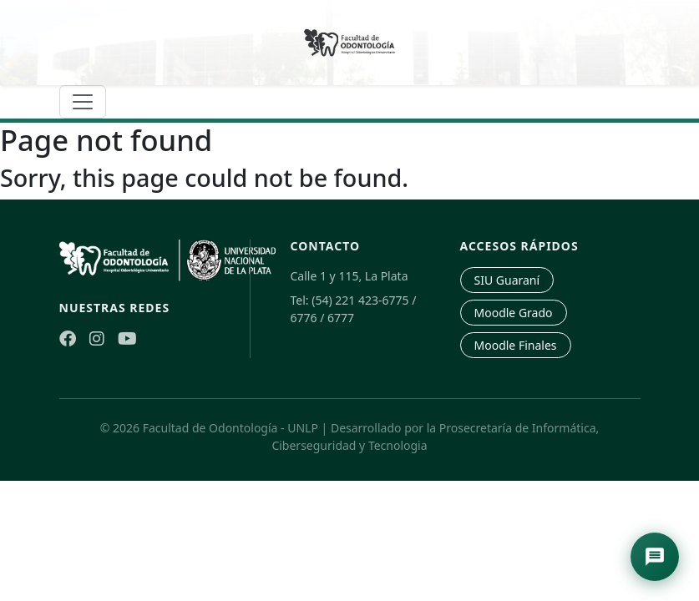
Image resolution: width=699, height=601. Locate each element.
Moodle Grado (513, 313)
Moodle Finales (515, 345)
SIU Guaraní (507, 280)
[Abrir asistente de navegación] (655, 557)
